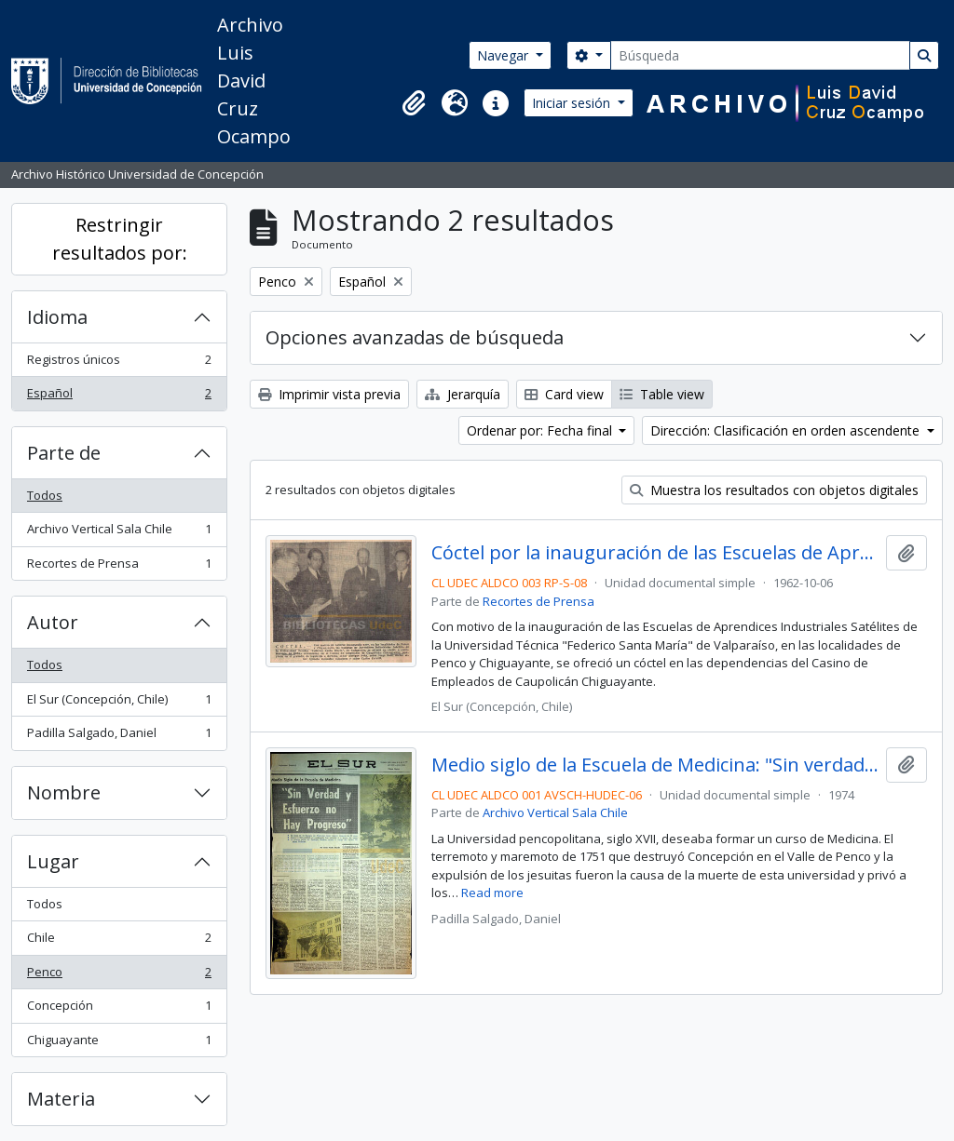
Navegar (504, 55)
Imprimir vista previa (329, 394)
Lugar (53, 861)
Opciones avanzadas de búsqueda (415, 337)
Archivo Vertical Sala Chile (118, 532)
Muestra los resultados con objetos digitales (774, 490)
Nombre (64, 792)
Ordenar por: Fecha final (541, 430)
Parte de (64, 452)
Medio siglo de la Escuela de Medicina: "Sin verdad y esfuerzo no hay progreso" (655, 765)
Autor (52, 622)
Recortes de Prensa (118, 567)
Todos (44, 495)
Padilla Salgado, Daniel (118, 736)
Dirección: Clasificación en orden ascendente (786, 430)
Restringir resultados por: (119, 238)
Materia (61, 1098)
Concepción (118, 1009)
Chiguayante (118, 1043)
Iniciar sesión (573, 103)
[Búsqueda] (760, 55)
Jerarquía (462, 394)
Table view (662, 394)
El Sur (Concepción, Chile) (118, 703)
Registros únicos (118, 363)
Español (118, 396)
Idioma (57, 316)
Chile (118, 941)
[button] (413, 103)
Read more (492, 892)
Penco (118, 975)
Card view (564, 394)
